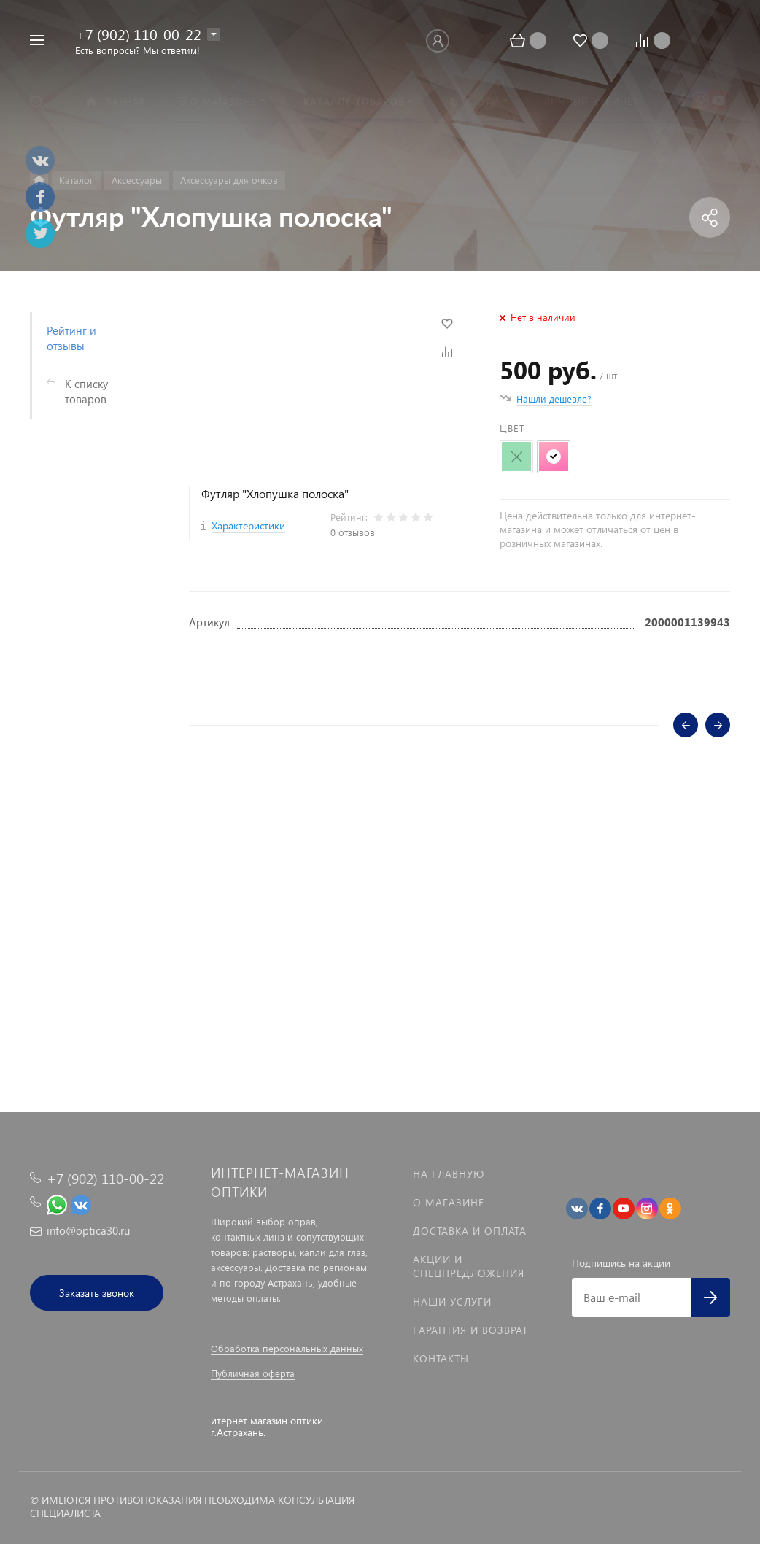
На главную (448, 1174)
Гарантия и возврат (470, 1330)
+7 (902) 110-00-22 (138, 33)
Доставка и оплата (470, 1231)
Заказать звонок (96, 1293)
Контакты (441, 1358)
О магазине (448, 1202)
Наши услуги (452, 1301)
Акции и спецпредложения (468, 1266)
